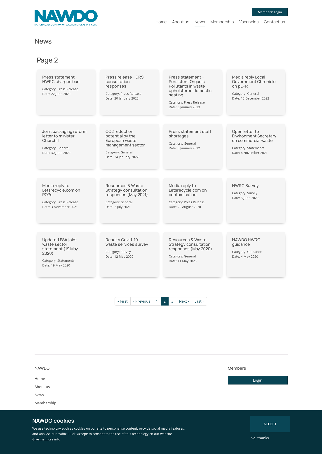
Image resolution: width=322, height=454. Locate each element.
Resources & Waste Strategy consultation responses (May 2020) (190, 244)
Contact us (274, 21)
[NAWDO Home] (66, 18)
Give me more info (46, 439)
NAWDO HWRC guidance (246, 242)
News (200, 21)
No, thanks (260, 437)
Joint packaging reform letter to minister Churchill (64, 136)
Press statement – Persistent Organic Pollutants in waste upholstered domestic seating (190, 85)
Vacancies (249, 21)
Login (257, 380)
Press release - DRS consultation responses (124, 81)
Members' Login (270, 12)
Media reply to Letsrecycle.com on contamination (188, 190)
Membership (222, 21)
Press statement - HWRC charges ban (61, 79)
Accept (270, 424)
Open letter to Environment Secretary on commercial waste (254, 136)
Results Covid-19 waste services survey (127, 242)
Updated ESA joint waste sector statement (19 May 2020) (60, 246)
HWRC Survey (245, 185)
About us (180, 21)
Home (161, 21)
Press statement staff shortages (190, 134)
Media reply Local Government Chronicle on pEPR (254, 81)
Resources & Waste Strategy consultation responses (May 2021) (127, 190)
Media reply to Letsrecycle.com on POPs (61, 190)
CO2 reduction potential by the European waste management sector (125, 138)
